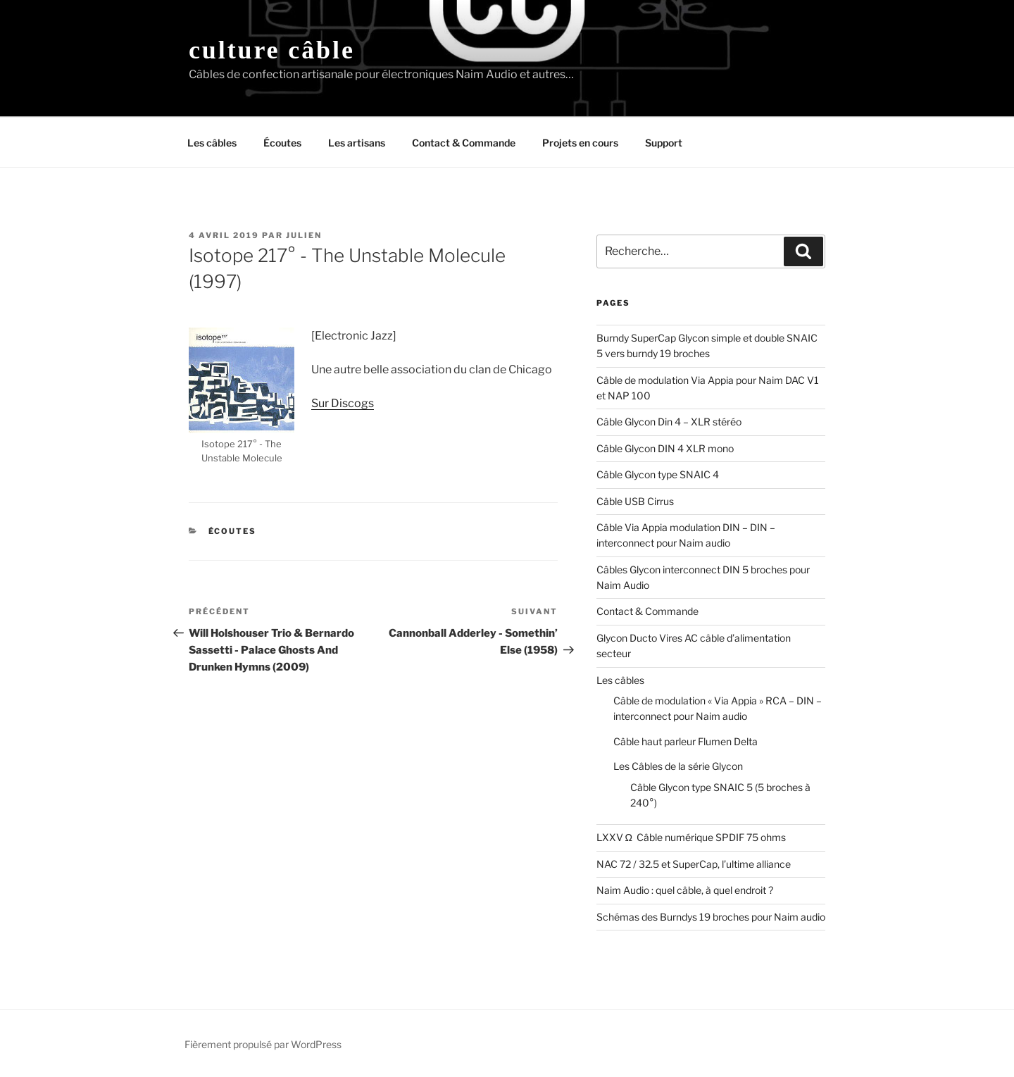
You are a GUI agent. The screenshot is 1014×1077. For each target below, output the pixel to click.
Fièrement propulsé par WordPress (263, 1044)
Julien (304, 235)
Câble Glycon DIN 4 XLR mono (665, 448)
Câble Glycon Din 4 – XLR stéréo (668, 422)
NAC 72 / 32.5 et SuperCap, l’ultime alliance (693, 864)
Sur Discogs (342, 403)
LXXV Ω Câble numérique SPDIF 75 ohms (691, 837)
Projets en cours (580, 143)
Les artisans (356, 143)
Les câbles (212, 143)
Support (663, 143)
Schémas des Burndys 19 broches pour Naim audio (710, 917)
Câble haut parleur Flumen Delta (685, 741)
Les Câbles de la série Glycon (678, 766)
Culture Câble (272, 50)
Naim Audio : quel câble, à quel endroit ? (684, 890)
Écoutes (282, 143)
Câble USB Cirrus (635, 501)
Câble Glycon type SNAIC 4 (657, 474)
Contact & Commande (463, 143)
